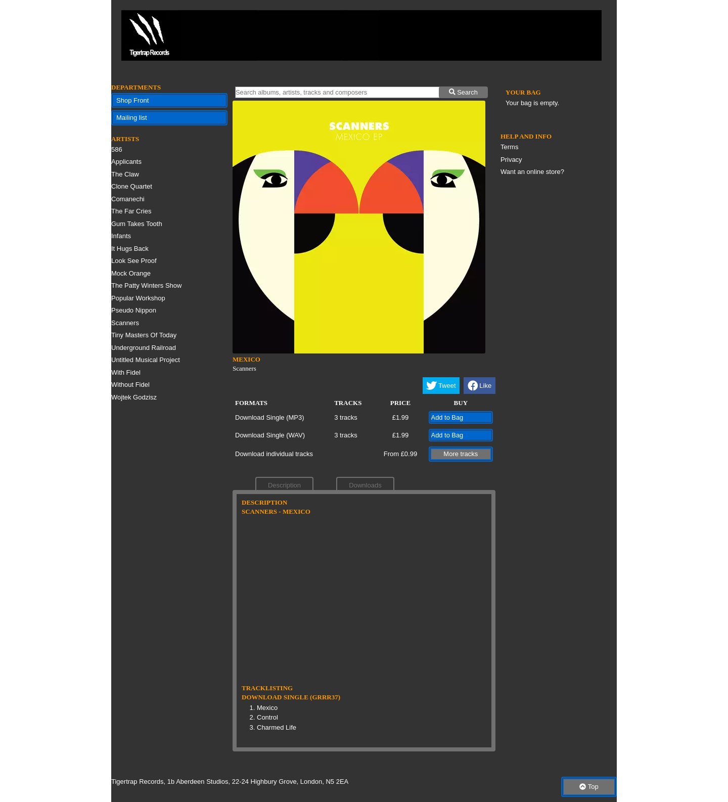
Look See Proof (134, 260)
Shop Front (132, 100)
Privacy (511, 159)
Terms (509, 147)
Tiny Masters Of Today (143, 335)
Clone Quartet (131, 186)
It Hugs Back (130, 248)
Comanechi (128, 199)
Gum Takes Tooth (136, 224)
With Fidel (126, 372)
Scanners (125, 323)
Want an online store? (532, 171)
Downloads (365, 485)
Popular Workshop (138, 298)
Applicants (126, 161)
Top (588, 786)
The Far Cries (131, 211)
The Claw (125, 174)
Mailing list (131, 117)
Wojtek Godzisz (134, 397)
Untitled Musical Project (145, 360)
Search (463, 92)
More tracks (460, 454)
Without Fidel (130, 384)
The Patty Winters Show (146, 285)
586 (116, 149)
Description (284, 485)
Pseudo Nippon (133, 310)
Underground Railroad (143, 347)
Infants (121, 236)
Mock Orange (131, 273)
